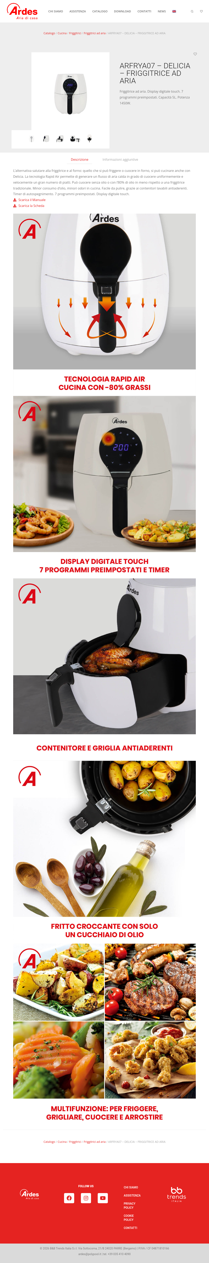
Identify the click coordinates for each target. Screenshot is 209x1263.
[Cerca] (192, 11)
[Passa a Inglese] (174, 11)
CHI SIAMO (55, 11)
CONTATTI (144, 11)
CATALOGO (99, 11)
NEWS (162, 11)
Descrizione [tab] (79, 159)
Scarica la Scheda (31, 205)
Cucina (62, 33)
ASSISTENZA (78, 11)
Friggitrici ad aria (95, 33)
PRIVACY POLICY (129, 1205)
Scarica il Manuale (32, 200)
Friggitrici (75, 33)
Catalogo (49, 33)
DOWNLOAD (122, 11)
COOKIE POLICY (129, 1217)
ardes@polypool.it (89, 1254)
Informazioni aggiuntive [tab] (120, 159)
